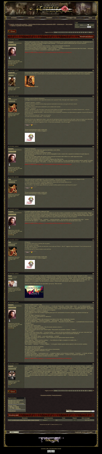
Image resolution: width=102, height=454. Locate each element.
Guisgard (10, 42)
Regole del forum (12, 410)
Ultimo (90, 32)
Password (77, 26)
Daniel (10, 275)
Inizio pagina (89, 432)
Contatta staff (78, 432)
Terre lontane (69, 24)
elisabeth (10, 366)
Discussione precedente (46, 395)
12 (73, 32)
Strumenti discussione (86, 36)
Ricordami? (91, 25)
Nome (76, 24)
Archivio (84, 432)
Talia (9, 98)
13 (75, 32)
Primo (55, 32)
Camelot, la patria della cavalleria (18, 24)
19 (81, 32)
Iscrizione (14, 17)
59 (83, 32)
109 (85, 32)
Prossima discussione (56, 395)
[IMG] (13, 407)
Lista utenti (31, 17)
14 (77, 32)
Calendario (49, 17)
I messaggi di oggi (71, 17)
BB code (10, 405)
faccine (11, 406)
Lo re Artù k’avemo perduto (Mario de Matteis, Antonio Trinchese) (25, 420)
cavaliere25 (11, 72)
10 (69, 32)
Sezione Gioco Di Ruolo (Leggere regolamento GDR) (42, 24)
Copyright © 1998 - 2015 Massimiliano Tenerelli (51, 448)
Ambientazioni (60, 24)
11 (71, 32)
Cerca (90, 17)
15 (79, 32)
